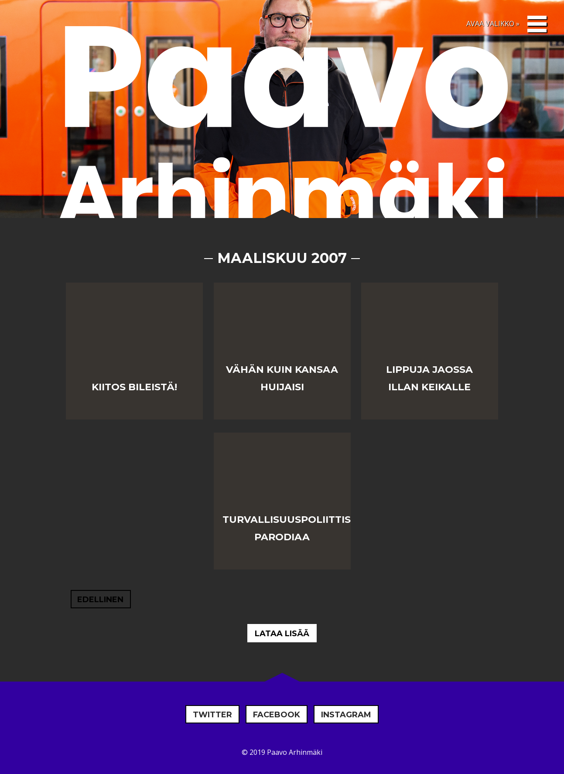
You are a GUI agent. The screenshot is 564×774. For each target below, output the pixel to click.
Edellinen (100, 599)
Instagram (346, 714)
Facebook (276, 714)
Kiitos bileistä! (134, 387)
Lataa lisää (282, 633)
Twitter (212, 714)
